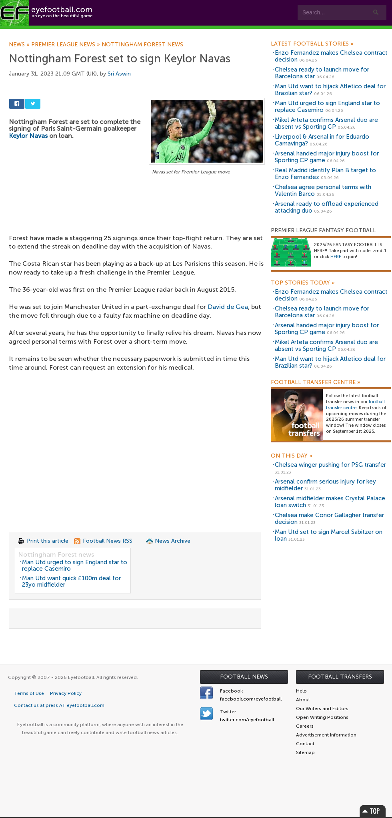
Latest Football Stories (312, 44)
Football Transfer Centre (315, 382)
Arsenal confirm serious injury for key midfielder (325, 485)
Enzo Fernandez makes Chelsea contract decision (331, 56)
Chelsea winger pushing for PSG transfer (330, 464)
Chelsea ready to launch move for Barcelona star (322, 73)
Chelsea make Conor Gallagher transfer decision (329, 518)
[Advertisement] (137, 220)
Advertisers (298, 32)
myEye (205, 32)
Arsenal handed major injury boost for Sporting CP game (327, 157)
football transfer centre (355, 404)
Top (373, 811)
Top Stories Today (303, 283)
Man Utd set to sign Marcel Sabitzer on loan (328, 535)
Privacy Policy (66, 693)
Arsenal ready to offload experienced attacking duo (326, 207)
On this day (291, 456)
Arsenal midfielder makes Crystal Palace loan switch (330, 502)
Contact (250, 32)
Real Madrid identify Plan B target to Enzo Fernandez (325, 174)
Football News (244, 676)
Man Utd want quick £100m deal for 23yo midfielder (71, 582)
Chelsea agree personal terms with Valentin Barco (323, 190)
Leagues (163, 32)
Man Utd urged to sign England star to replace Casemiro (74, 566)
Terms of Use (29, 693)
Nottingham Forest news (56, 554)
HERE (335, 256)
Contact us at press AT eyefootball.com (59, 705)
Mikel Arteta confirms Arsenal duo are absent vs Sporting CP (326, 123)
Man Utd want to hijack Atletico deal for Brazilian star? (330, 90)
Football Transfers (340, 676)
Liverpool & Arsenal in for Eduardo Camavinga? (322, 140)
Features (118, 32)
